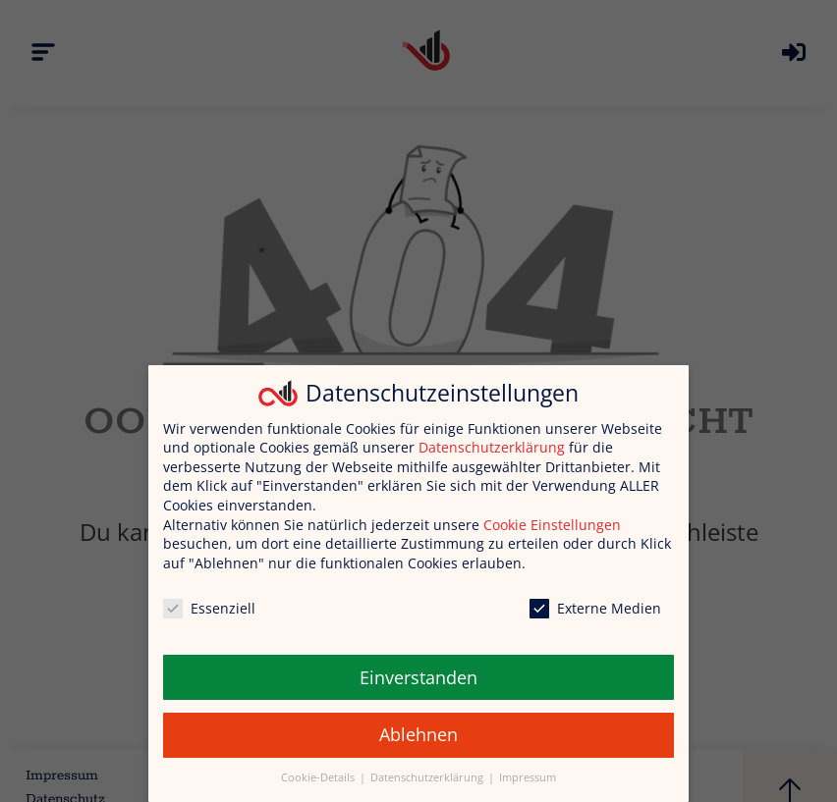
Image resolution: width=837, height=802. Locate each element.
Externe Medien (595, 608)
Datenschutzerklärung (491, 447)
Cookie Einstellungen (552, 524)
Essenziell (209, 608)
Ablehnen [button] (418, 734)
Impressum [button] (527, 777)
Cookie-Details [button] (319, 777)
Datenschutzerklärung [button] (428, 777)
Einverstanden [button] (418, 677)
